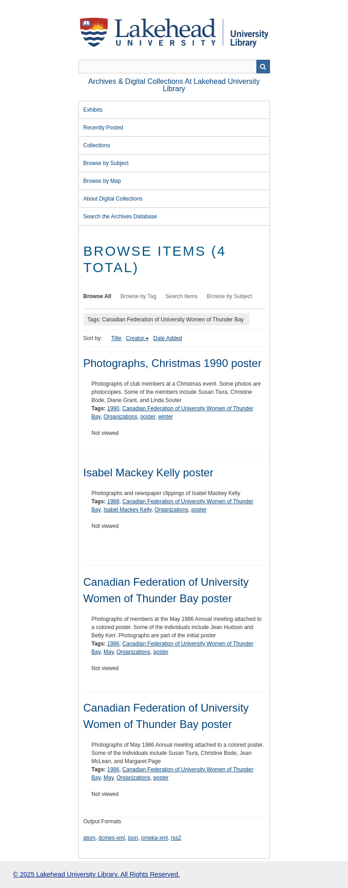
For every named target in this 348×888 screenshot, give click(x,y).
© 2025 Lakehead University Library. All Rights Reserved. (96, 874)
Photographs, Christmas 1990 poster (172, 363)
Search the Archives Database (120, 216)
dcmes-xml (112, 838)
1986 (113, 643)
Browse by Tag (138, 296)
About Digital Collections (113, 199)
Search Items (182, 296)
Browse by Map (102, 181)
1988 (113, 501)
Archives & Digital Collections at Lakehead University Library (174, 85)
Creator (135, 338)
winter (165, 416)
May (109, 652)
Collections (96, 145)
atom (89, 838)
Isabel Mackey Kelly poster (148, 472)
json (133, 838)
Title (116, 338)
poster (148, 416)
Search (263, 66)
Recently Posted (103, 127)
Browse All (97, 296)
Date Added (167, 338)
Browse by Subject (106, 163)
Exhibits (93, 110)
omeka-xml (154, 838)
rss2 (176, 838)
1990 (113, 408)
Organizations (120, 416)
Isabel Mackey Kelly (127, 509)
